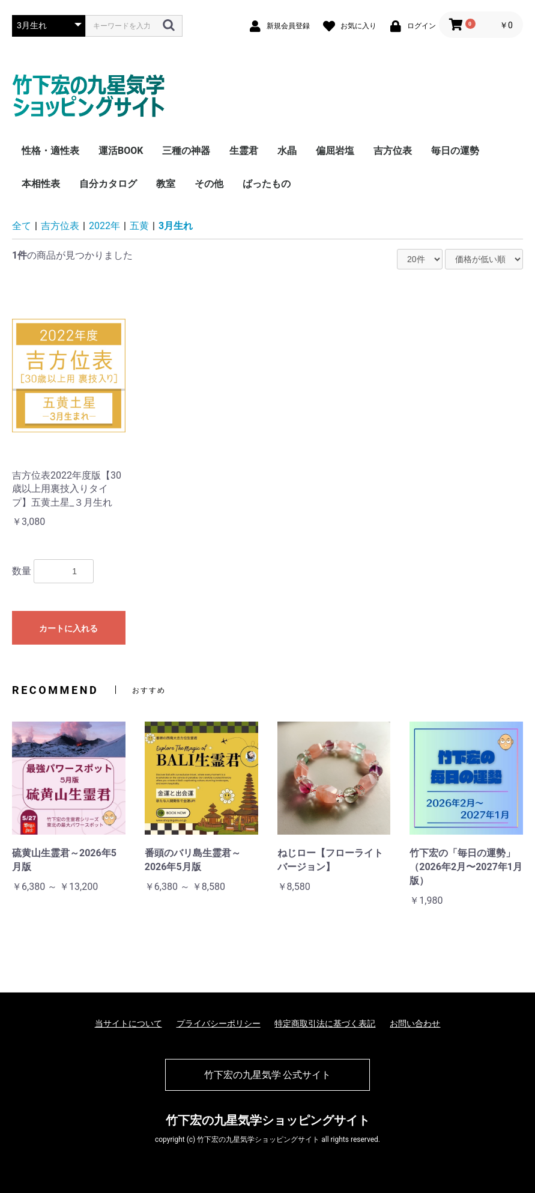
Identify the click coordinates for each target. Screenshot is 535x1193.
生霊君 (243, 150)
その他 (209, 183)
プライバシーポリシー (219, 1023)
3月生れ (176, 226)
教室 (165, 183)
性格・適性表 (50, 150)
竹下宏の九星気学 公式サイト (267, 1075)
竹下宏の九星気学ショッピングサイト (268, 1120)
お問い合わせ (415, 1023)
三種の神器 (186, 150)
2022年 (104, 226)
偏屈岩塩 (335, 150)
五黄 (139, 226)
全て (21, 226)
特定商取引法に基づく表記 (324, 1023)
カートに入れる (68, 628)
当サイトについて (128, 1023)
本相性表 (41, 183)
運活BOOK (120, 150)
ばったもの (267, 183)
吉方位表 (392, 150)
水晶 (287, 150)
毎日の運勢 (455, 150)
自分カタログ (108, 183)
